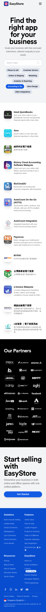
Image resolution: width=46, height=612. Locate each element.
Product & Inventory (32, 531)
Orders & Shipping (16, 76)
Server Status (9, 576)
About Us (28, 561)
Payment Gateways (32, 539)
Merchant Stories (10, 573)
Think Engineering (31, 583)
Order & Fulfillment (32, 535)
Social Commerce (10, 528)
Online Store (29, 520)
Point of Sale (29, 524)
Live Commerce (10, 535)
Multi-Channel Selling (12, 520)
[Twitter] (21, 589)
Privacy (35, 596)
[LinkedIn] (16, 589)
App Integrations (31, 543)
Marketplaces (9, 531)
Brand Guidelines (31, 565)
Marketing (33, 76)
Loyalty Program (31, 528)
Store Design (32, 86)
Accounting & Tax (15, 86)
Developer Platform (32, 579)
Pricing (6, 561)
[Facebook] (5, 589)
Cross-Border (9, 543)
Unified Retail (9, 524)
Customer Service (30, 70)
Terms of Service (23, 596)
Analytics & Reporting (23, 81)
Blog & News (9, 565)
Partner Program (31, 575)
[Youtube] (27, 589)
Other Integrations (22, 92)
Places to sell (12, 70)
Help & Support (10, 569)
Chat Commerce (10, 539)
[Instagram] (10, 589)
